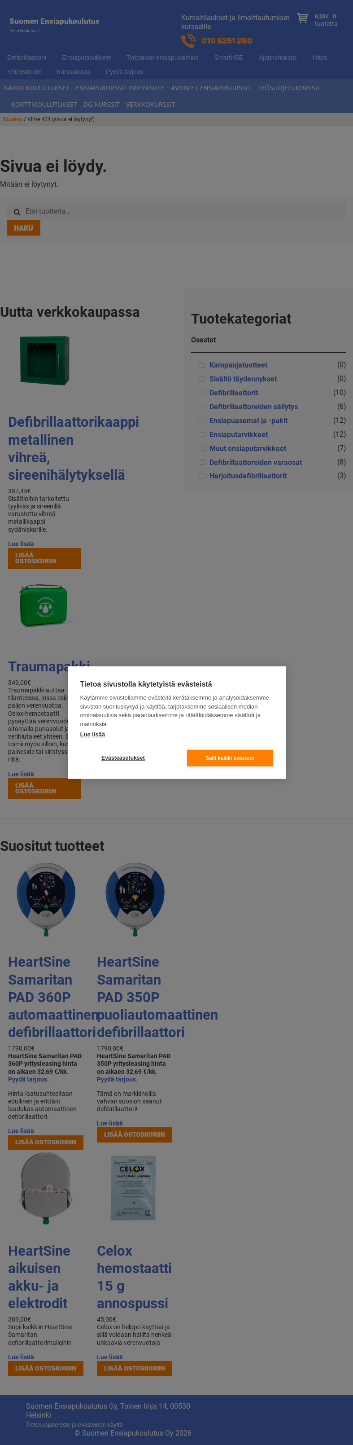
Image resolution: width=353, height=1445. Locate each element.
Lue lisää (92, 734)
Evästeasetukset (123, 758)
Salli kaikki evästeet (230, 757)
